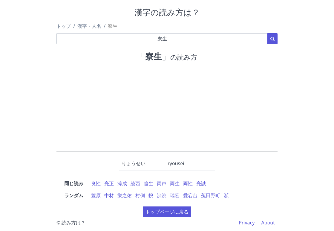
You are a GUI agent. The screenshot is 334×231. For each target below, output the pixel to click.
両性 (188, 183)
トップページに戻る (167, 212)
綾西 (135, 183)
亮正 (109, 183)
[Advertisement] (167, 109)
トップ (63, 26)
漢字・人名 (89, 26)
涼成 (122, 183)
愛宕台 (190, 195)
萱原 (96, 195)
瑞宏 (175, 195)
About (268, 222)
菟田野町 (210, 195)
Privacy (247, 222)
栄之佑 (124, 195)
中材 (109, 195)
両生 (175, 183)
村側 (140, 195)
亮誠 (201, 183)
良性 (96, 183)
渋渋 (161, 195)
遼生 (148, 183)
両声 (161, 183)
